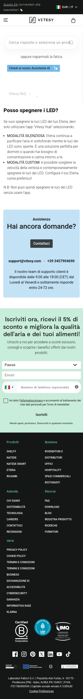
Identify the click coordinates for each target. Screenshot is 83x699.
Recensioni (14, 531)
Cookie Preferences (41, 691)
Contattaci (41, 243)
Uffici (49, 463)
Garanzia (13, 599)
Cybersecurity (17, 593)
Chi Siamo (13, 500)
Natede (12, 457)
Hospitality (53, 470)
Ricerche (51, 525)
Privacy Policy (17, 549)
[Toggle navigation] (6, 20)
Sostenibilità (16, 506)
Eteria (11, 470)
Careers (12, 519)
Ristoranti (52, 482)
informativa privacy (31, 400)
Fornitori (51, 531)
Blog (48, 513)
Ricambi (12, 476)
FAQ (47, 500)
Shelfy (11, 451)
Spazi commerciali (58, 476)
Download (52, 506)
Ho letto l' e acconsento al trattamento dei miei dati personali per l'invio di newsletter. (45, 402)
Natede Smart (16, 463)
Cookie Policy (16, 556)
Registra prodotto (58, 519)
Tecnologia (15, 513)
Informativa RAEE (19, 605)
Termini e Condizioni (21, 562)
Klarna (12, 612)
